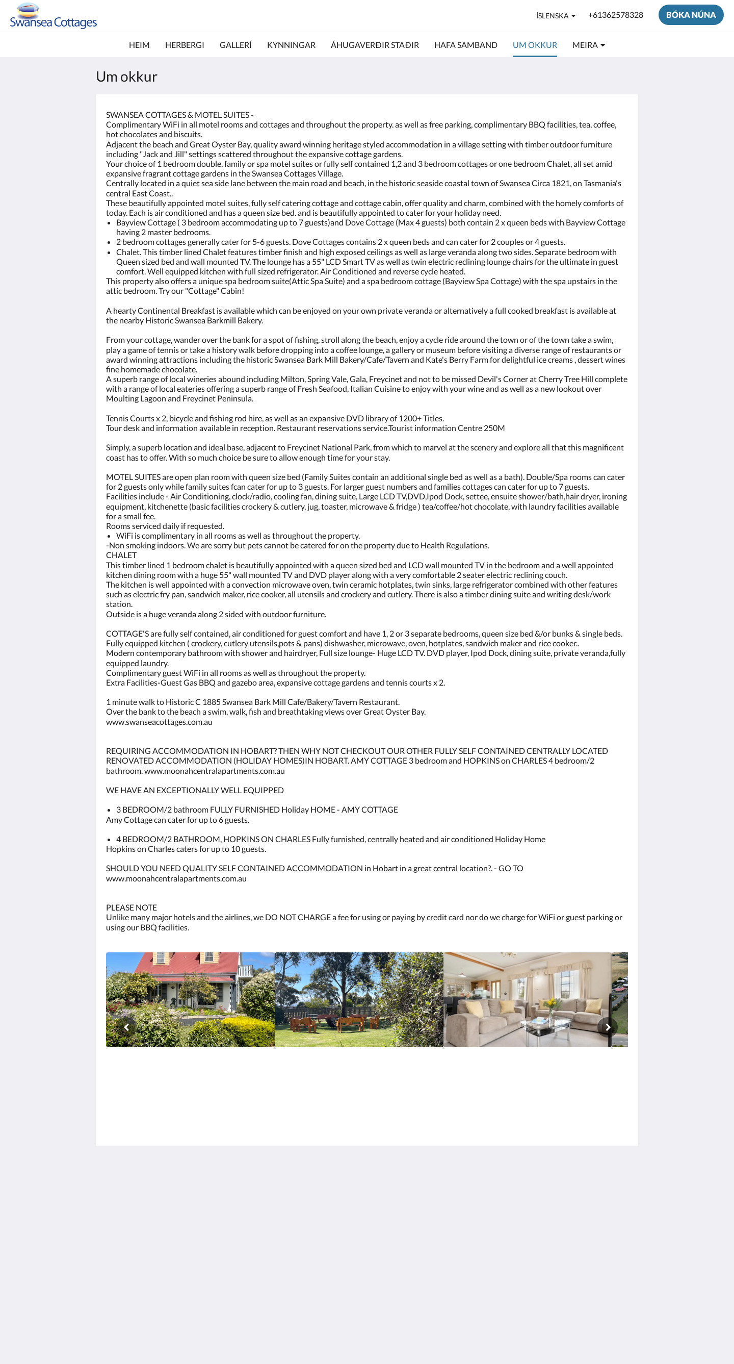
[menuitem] (139, 45)
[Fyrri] (126, 1027)
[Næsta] (607, 1027)
